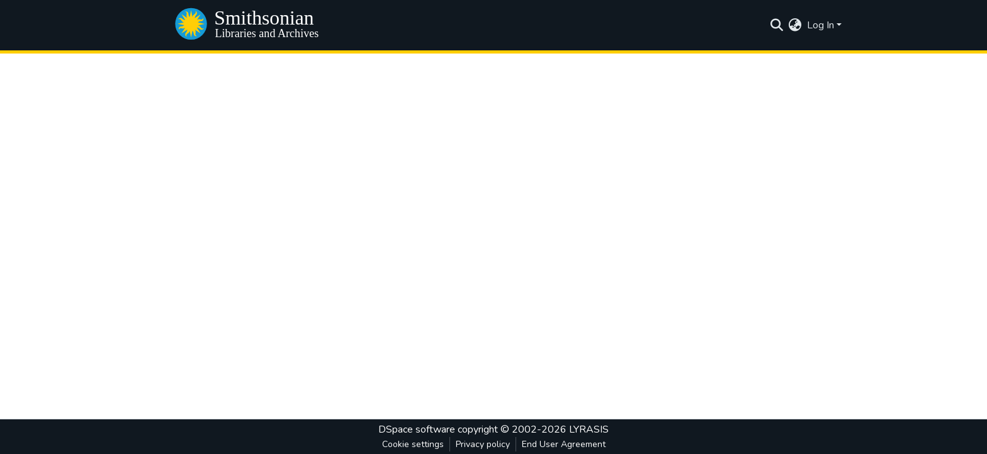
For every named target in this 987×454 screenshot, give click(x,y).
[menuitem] (795, 25)
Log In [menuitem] (820, 25)
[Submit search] (777, 25)
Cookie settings (413, 444)
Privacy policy (483, 444)
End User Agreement (564, 444)
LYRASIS (589, 429)
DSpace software (416, 429)
